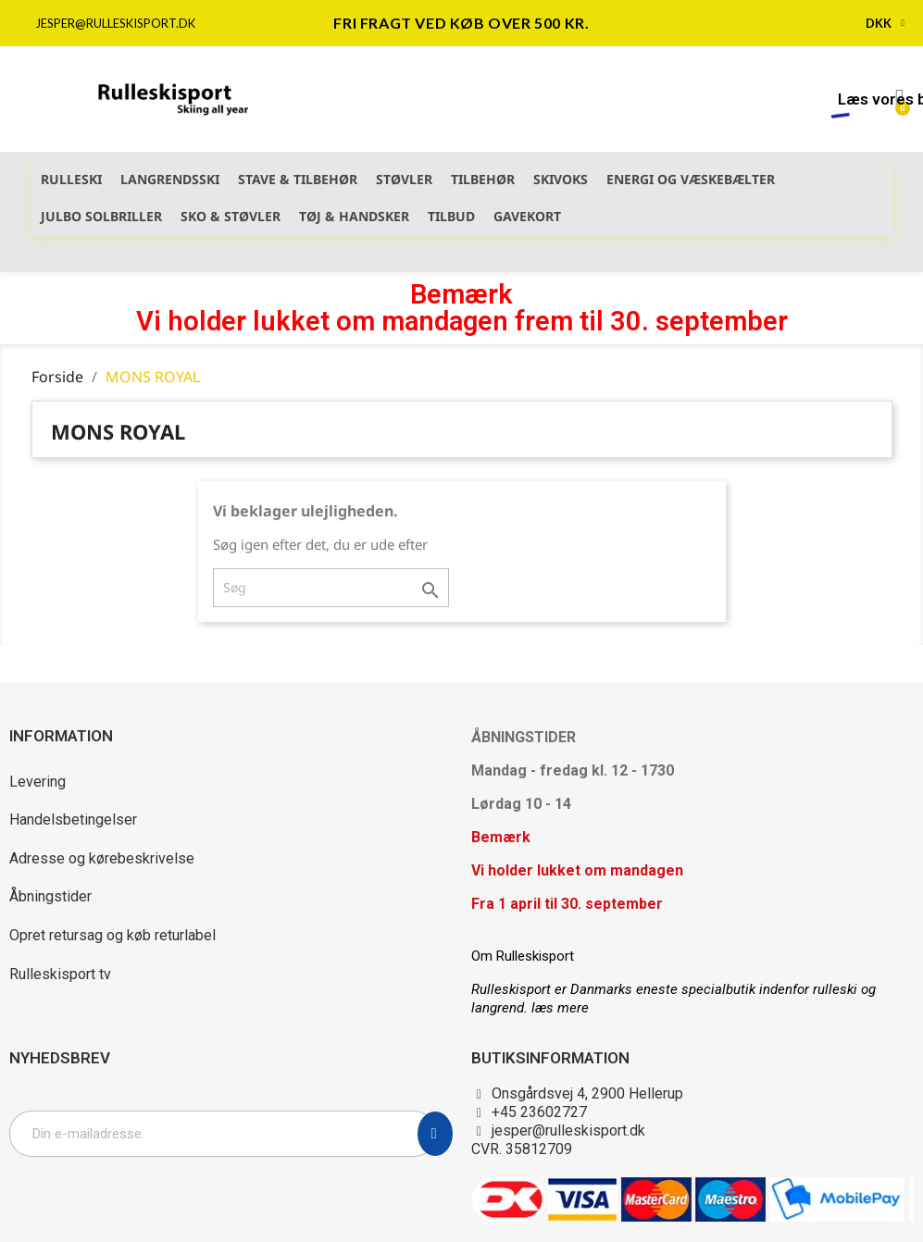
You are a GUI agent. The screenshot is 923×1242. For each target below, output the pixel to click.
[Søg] (331, 587)
